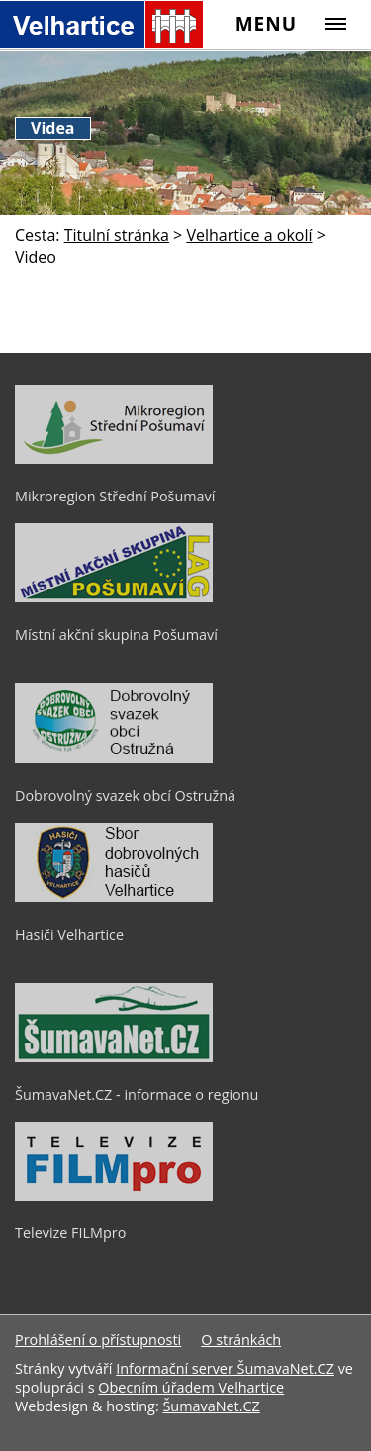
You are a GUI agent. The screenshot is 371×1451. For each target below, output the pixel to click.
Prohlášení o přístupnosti (98, 1339)
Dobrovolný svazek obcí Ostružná (125, 795)
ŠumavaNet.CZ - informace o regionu (136, 1094)
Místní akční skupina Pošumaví (116, 634)
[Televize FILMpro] (114, 1196)
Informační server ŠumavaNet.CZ (225, 1368)
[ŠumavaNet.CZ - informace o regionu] (114, 1057)
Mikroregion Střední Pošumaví (115, 496)
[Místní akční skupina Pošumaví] (114, 597)
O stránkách (241, 1339)
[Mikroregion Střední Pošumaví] (114, 459)
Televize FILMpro (70, 1233)
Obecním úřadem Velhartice (191, 1387)
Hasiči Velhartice (69, 934)
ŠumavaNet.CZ (210, 1406)
